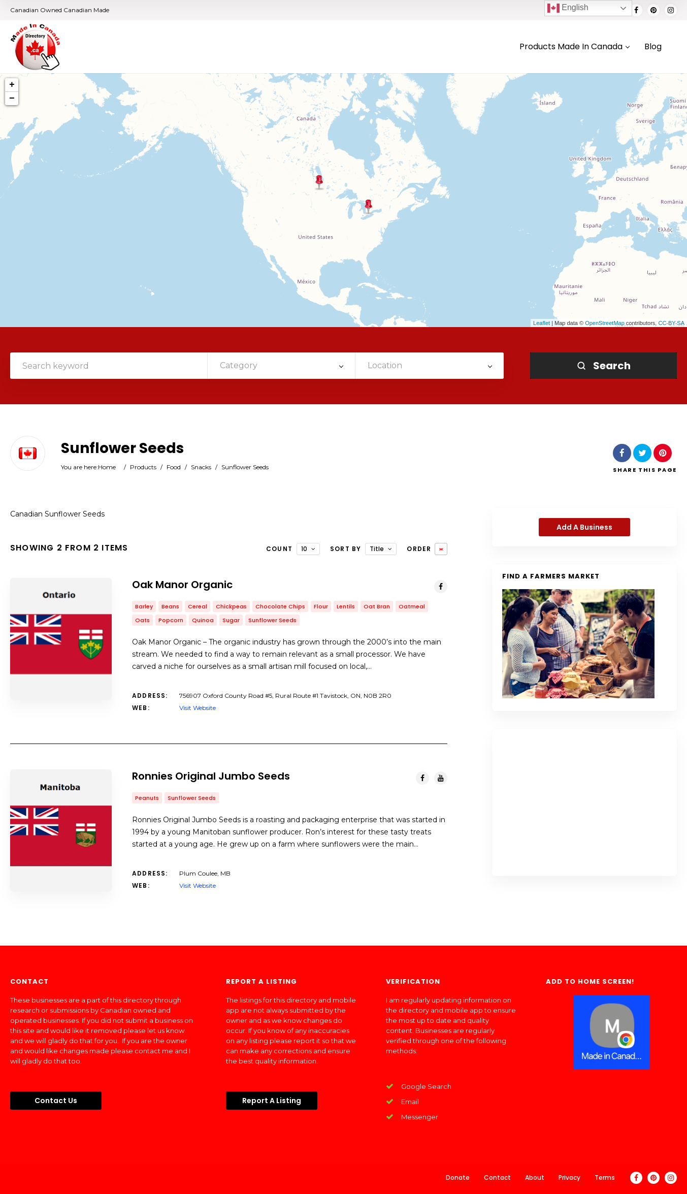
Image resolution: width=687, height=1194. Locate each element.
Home (107, 467)
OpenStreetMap (605, 323)
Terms (605, 1177)
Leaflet (541, 323)
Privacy (569, 1177)
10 (304, 548)
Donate (458, 1177)
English (567, 8)
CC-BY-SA (671, 323)
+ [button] (12, 85)
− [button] (12, 98)
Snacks (201, 467)
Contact (497, 1177)
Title (377, 548)
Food (174, 467)
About (534, 1177)
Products (143, 467)
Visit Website (197, 708)
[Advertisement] (584, 802)
